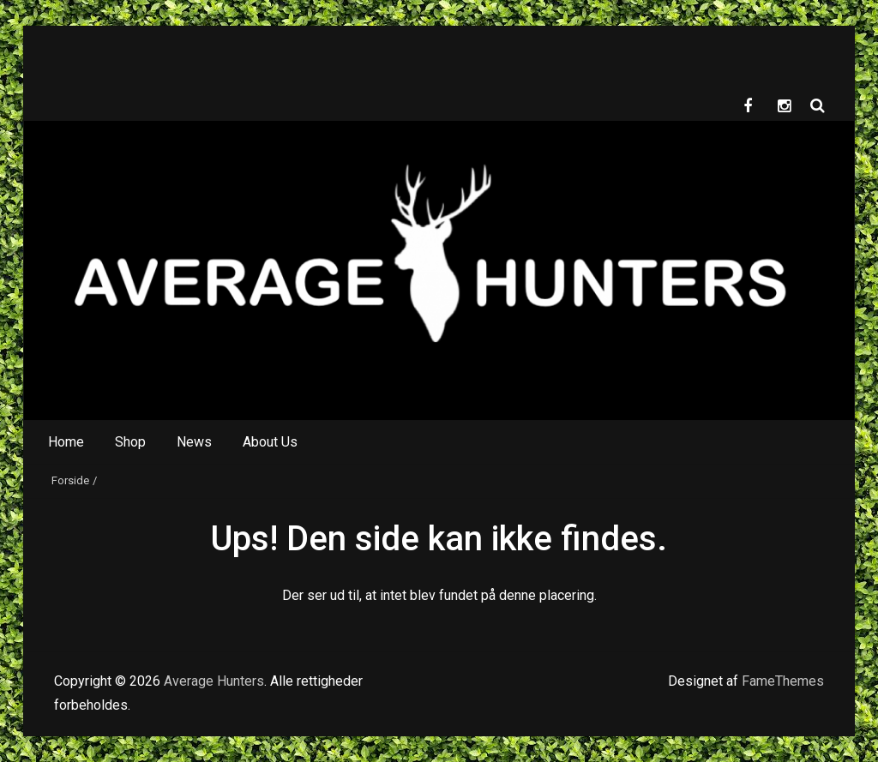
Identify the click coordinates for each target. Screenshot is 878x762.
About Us (270, 442)
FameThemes (783, 681)
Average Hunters (214, 681)
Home (66, 442)
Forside (70, 480)
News (194, 442)
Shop (130, 442)
